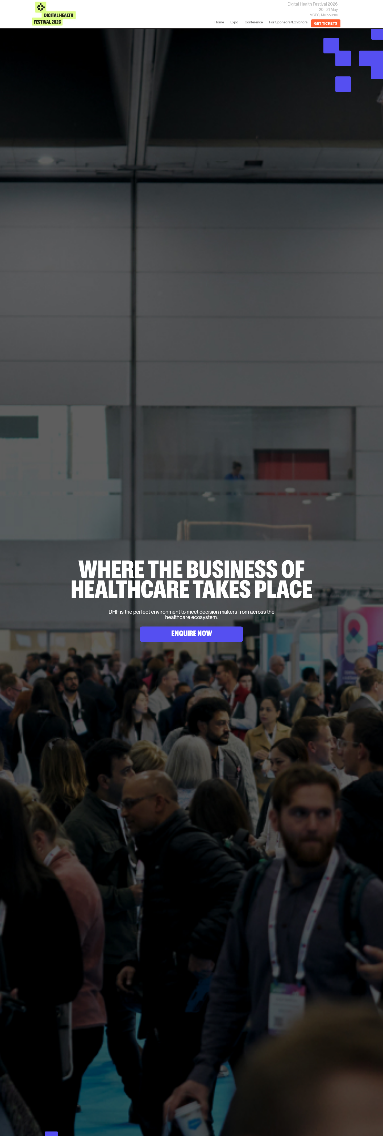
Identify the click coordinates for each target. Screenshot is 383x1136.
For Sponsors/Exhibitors (288, 22)
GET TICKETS (325, 23)
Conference (254, 22)
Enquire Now (191, 634)
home (219, 22)
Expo (234, 22)
